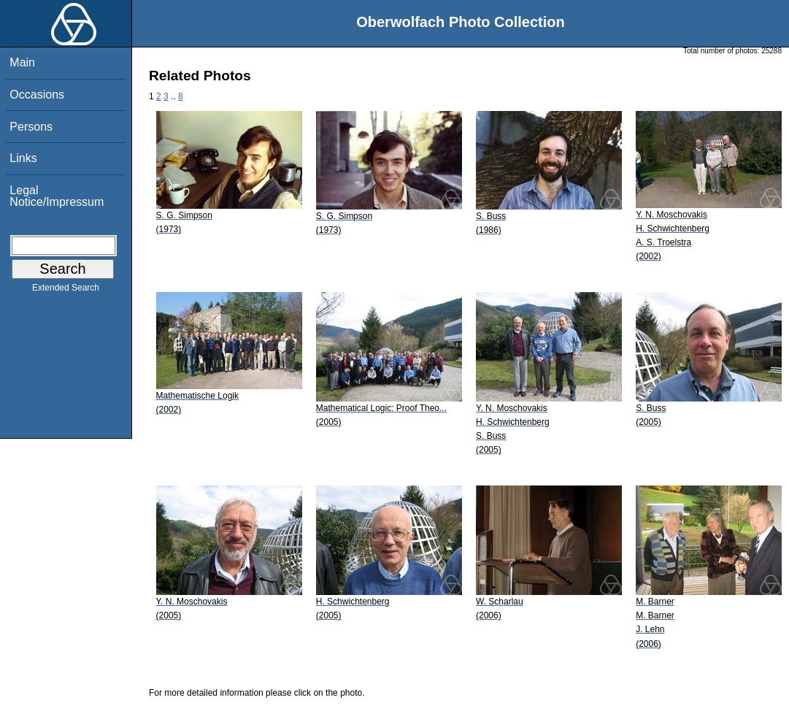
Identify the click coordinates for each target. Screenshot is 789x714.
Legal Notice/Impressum (56, 196)
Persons (31, 126)
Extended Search (65, 290)
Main (22, 62)
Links (22, 158)
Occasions (36, 94)
